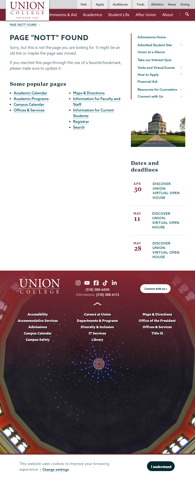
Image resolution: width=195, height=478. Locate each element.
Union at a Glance (151, 52)
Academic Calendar (31, 92)
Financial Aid (147, 81)
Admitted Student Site (155, 45)
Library (97, 339)
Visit (83, 4)
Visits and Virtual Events (156, 68)
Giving (185, 4)
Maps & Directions (89, 92)
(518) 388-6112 (107, 294)
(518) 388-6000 (97, 289)
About (167, 14)
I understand (161, 467)
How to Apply (148, 75)
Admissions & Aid (61, 14)
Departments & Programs (97, 320)
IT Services (97, 333)
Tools (140, 4)
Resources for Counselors (157, 89)
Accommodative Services (38, 320)
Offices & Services (30, 109)
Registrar (81, 120)
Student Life (118, 14)
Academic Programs (31, 98)
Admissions (37, 327)
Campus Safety (37, 339)
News (172, 4)
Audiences (120, 4)
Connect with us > (156, 288)
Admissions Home (152, 37)
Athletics (157, 4)
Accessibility (37, 314)
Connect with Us (150, 96)
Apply (100, 4)
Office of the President (157, 320)
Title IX (157, 333)
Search (79, 126)
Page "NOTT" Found (23, 24)
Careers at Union (97, 314)
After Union (146, 14)
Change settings (57, 469)
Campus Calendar (29, 104)
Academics (92, 14)
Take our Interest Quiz (154, 60)
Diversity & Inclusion (97, 327)
